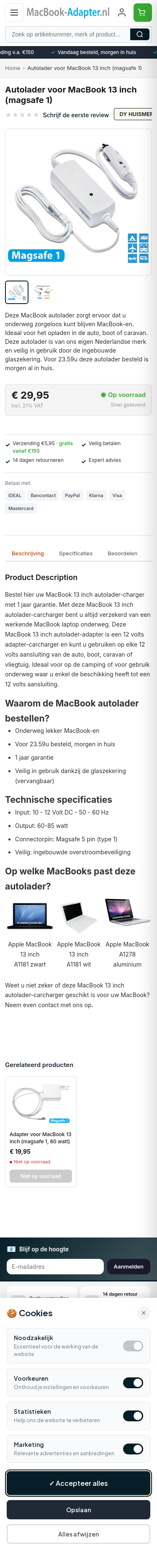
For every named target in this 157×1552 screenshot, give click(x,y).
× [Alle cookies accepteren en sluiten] (143, 1312)
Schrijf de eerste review (76, 115)
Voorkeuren (31, 1378)
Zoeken (139, 34)
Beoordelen (122, 553)
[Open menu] (14, 12)
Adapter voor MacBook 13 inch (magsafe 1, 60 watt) (40, 1138)
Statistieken (32, 1411)
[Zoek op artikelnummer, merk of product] (78, 34)
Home (12, 67)
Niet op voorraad (41, 1176)
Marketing (29, 1444)
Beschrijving (28, 553)
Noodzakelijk (33, 1337)
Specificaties (76, 553)
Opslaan (78, 1509)
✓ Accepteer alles (78, 1483)
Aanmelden (129, 1266)
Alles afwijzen (78, 1534)
